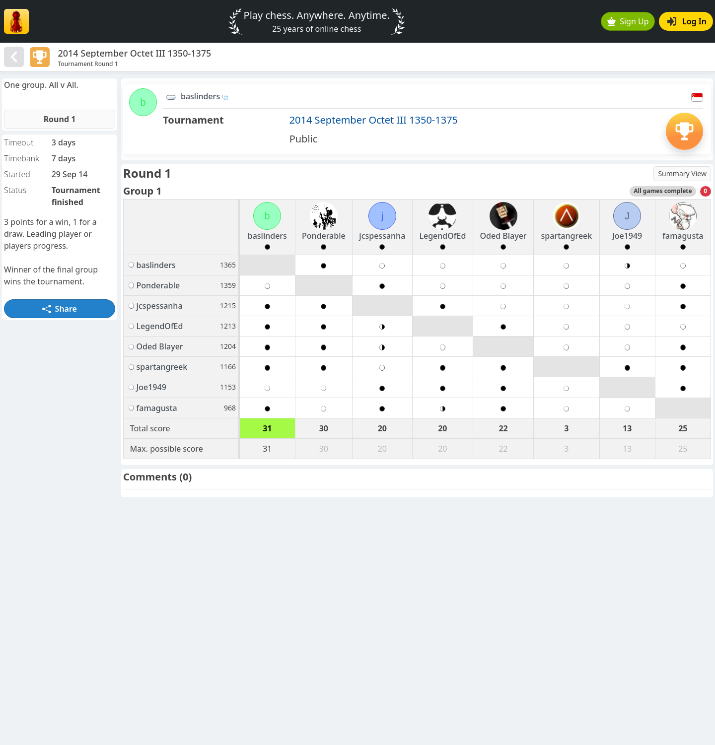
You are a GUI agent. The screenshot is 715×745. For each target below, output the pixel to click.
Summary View (682, 173)
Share (59, 308)
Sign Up (628, 21)
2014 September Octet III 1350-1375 (373, 120)
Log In (687, 21)
